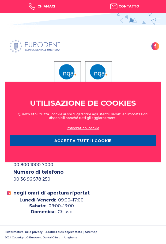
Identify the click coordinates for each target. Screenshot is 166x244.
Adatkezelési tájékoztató (64, 232)
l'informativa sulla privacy (24, 232)
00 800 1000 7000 (33, 164)
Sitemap (91, 232)
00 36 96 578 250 (31, 179)
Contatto (124, 6)
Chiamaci (41, 6)
